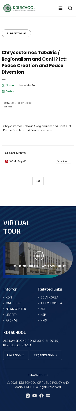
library (11, 314)
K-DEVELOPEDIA (51, 303)
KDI (43, 308)
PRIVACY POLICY (38, 375)
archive (12, 320)
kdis (9, 297)
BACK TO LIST (18, 33)
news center (16, 308)
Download (63, 161)
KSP (43, 314)
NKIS (44, 320)
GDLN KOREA (49, 297)
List (38, 181)
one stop (13, 303)
